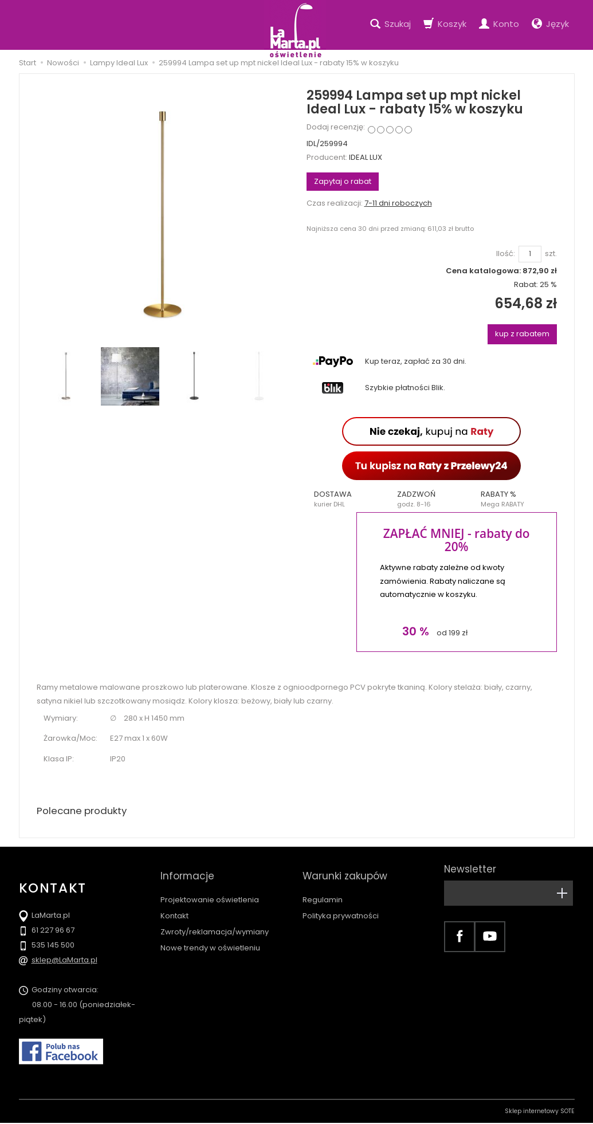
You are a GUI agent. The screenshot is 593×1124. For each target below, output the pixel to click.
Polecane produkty (85, 811)
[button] (348, 499)
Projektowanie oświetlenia (209, 889)
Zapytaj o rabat (342, 181)
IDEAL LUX (365, 157)
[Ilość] (530, 254)
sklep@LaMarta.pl (64, 961)
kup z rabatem (522, 333)
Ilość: (505, 254)
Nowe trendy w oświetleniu (210, 937)
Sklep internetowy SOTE (540, 1112)
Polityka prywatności (341, 905)
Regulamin (323, 889)
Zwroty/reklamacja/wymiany (214, 921)
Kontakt (174, 905)
